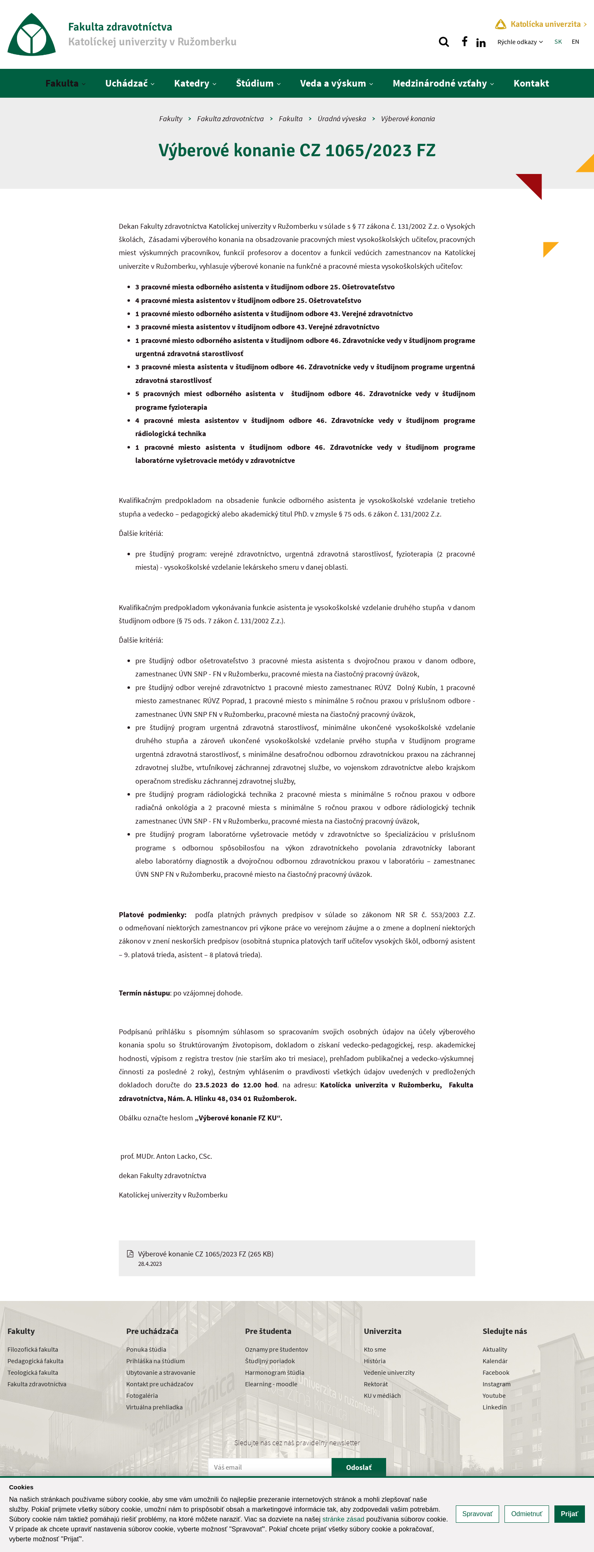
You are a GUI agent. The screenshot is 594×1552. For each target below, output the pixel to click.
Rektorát (376, 1384)
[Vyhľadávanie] (444, 41)
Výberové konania (408, 118)
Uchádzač (126, 83)
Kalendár (495, 1361)
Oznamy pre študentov (276, 1349)
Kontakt (531, 83)
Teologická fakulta (32, 1372)
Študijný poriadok (270, 1361)
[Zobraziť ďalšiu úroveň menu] (542, 41)
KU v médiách (382, 1395)
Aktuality (495, 1349)
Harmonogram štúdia (274, 1372)
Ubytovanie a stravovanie (161, 1372)
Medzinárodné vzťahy (440, 83)
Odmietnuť (526, 1513)
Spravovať (477, 1513)
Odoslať (359, 1467)
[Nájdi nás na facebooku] (464, 41)
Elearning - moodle (271, 1384)
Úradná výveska (342, 118)
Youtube (494, 1395)
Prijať (569, 1513)
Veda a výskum (333, 83)
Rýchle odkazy (517, 42)
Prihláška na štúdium (155, 1361)
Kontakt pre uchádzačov (159, 1384)
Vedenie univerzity (389, 1372)
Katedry (192, 83)
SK (558, 41)
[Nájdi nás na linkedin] (481, 41)
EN (575, 41)
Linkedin (495, 1407)
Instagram (497, 1384)
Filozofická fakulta (32, 1349)
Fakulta (62, 83)
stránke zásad (344, 1519)
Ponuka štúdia (146, 1349)
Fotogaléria (142, 1395)
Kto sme (375, 1349)
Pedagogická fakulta (35, 1361)
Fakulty (170, 118)
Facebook (496, 1372)
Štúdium (255, 83)
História (375, 1361)
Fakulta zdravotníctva (230, 118)
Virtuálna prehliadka (154, 1407)
